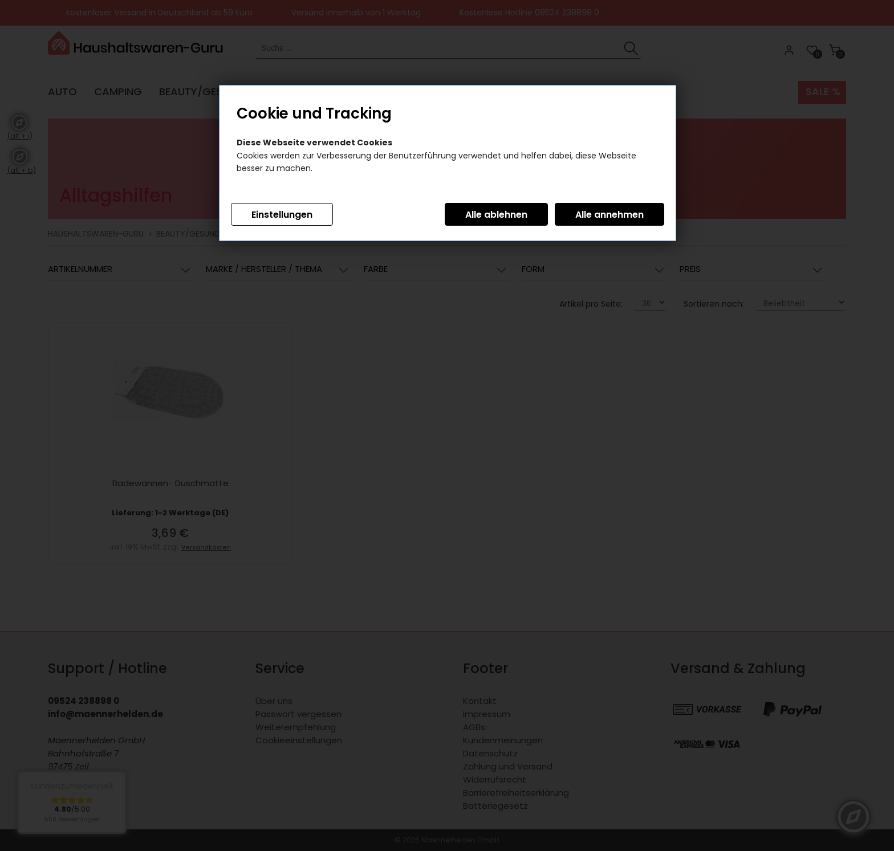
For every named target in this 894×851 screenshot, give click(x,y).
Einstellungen (281, 214)
